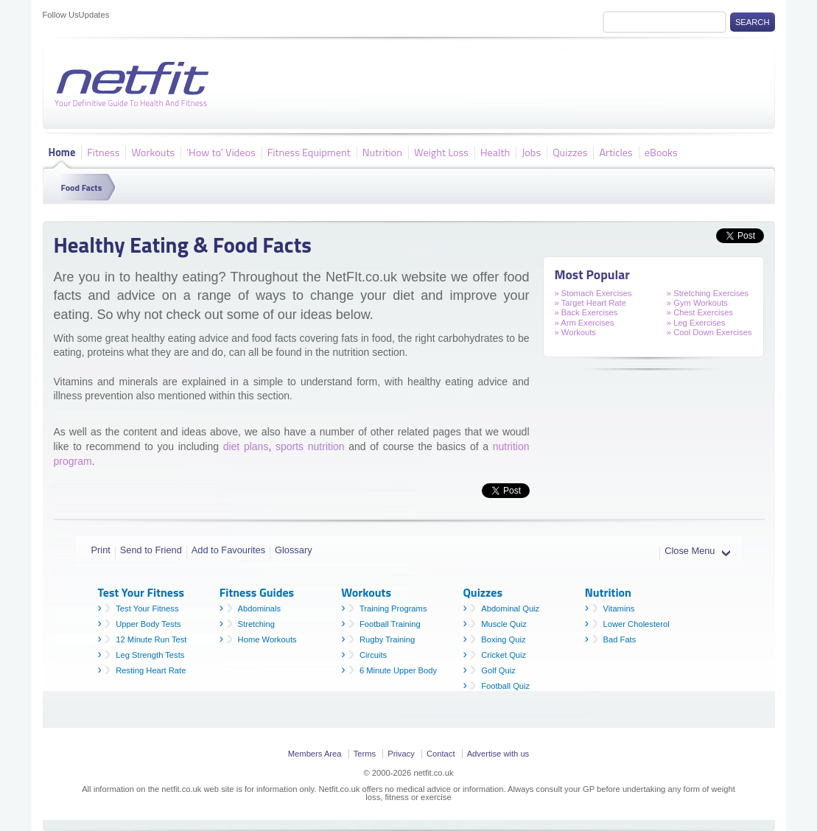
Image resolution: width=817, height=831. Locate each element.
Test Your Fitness (147, 608)
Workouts (153, 151)
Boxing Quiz (503, 639)
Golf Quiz (498, 670)
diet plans (246, 446)
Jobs (531, 151)
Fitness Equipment (309, 151)
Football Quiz (505, 685)
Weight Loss (441, 151)
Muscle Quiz (504, 624)
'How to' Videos (221, 151)
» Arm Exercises (584, 322)
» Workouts (575, 332)
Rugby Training (387, 639)
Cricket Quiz (503, 655)
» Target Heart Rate (590, 302)
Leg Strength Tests (150, 655)
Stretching (256, 624)
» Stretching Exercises (707, 293)
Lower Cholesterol (636, 624)
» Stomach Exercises (593, 293)
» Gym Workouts (697, 302)
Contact (441, 753)
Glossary (293, 549)
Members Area (315, 753)
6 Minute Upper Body (398, 670)
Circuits (373, 655)
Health (495, 151)
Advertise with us (498, 753)
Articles (615, 151)
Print (101, 549)
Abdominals (259, 608)
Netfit (135, 85)
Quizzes (570, 151)
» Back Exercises (586, 312)
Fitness (103, 151)
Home (62, 151)
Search (752, 22)
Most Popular (592, 274)
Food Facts (81, 187)
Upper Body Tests (148, 624)
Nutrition (382, 151)
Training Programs (393, 608)
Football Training (390, 624)
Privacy (401, 753)
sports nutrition (310, 446)
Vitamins (619, 608)
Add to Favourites (228, 549)
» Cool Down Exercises (709, 332)
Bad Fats (620, 639)
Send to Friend (151, 549)
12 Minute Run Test (151, 639)
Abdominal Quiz (510, 608)
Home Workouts (267, 639)
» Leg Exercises (696, 322)
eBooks (661, 151)
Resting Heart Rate (151, 670)
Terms (365, 753)
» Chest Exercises (700, 312)
